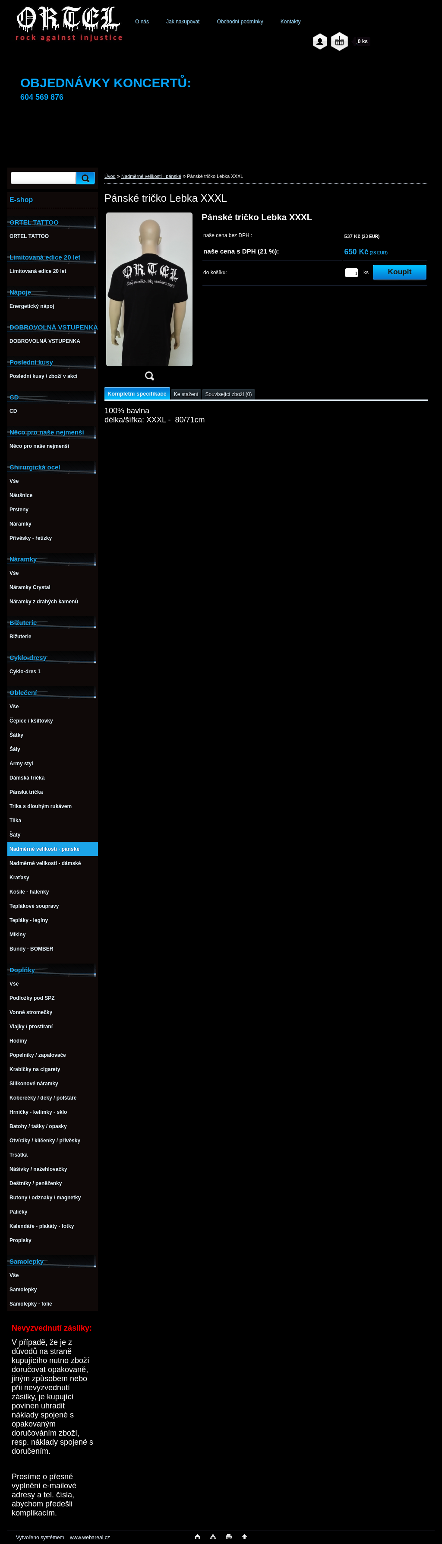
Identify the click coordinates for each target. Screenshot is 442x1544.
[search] (84, 178)
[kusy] (351, 272)
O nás (142, 22)
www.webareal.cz (90, 1537)
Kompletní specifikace (137, 393)
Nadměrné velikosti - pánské (151, 176)
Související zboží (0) (228, 394)
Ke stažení (186, 394)
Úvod (110, 176)
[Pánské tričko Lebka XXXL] (149, 299)
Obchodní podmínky (240, 22)
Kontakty (291, 22)
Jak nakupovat (182, 22)
